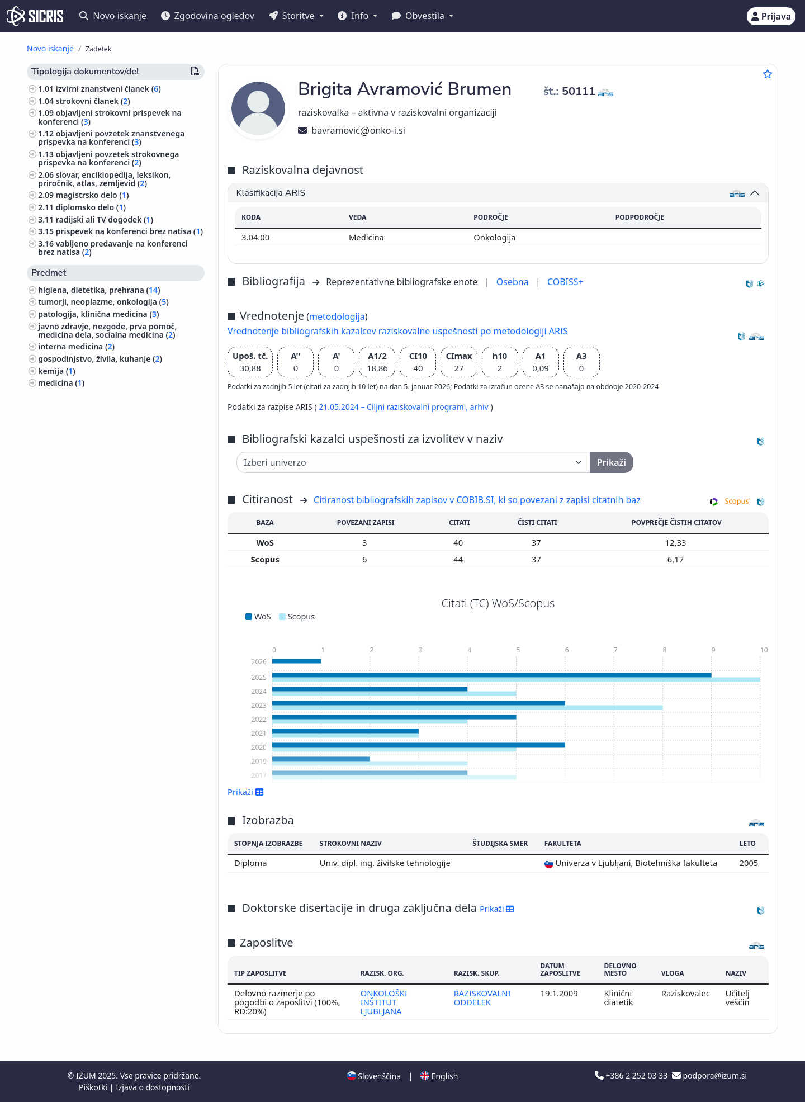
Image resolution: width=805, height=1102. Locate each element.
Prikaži (246, 791)
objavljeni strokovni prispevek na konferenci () (109, 116)
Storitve (293, 16)
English (439, 1076)
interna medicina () (76, 346)
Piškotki (94, 1087)
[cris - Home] (35, 16)
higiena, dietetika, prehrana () (99, 290)
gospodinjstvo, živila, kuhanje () (100, 358)
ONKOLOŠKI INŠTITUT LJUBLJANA (384, 1002)
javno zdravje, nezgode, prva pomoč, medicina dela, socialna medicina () (107, 330)
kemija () (56, 371)
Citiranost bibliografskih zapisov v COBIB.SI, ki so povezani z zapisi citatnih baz (477, 500)
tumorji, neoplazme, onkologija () (103, 301)
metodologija (337, 316)
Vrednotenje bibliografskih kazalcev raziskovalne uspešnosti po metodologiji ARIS (398, 331)
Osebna (513, 282)
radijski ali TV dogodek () (104, 219)
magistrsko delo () (92, 195)
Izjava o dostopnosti (153, 1087)
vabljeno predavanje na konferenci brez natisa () (113, 247)
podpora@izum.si (709, 1075)
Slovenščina (374, 1076)
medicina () (61, 382)
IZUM (87, 1075)
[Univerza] (413, 462)
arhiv (480, 406)
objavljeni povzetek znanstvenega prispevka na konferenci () (111, 137)
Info (354, 16)
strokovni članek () (93, 101)
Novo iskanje (112, 16)
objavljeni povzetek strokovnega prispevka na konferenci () (108, 158)
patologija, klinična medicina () (98, 314)
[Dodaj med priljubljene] (767, 74)
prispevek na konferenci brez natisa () (129, 231)
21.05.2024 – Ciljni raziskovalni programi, (394, 406)
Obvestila (419, 16)
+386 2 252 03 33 (632, 1075)
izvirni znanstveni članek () (108, 88)
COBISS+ (565, 282)
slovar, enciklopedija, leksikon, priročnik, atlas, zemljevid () (104, 178)
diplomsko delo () (91, 207)
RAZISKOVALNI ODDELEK (481, 997)
